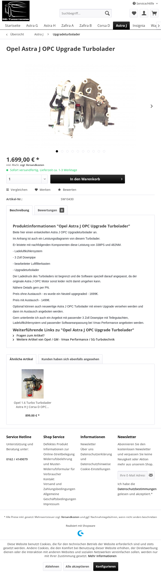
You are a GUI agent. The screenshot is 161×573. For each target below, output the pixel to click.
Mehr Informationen (102, 556)
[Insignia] (139, 26)
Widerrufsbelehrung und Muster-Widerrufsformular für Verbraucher (59, 466)
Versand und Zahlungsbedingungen (59, 486)
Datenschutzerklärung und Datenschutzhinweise (96, 459)
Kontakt (48, 479)
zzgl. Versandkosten (32, 165)
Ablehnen (52, 566)
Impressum (51, 504)
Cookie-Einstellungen (95, 469)
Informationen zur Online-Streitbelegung (59, 451)
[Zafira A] (67, 26)
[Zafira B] (86, 26)
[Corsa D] (104, 26)
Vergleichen (16, 190)
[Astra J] (121, 26)
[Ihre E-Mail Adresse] (132, 475)
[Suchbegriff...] (86, 13)
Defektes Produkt (55, 444)
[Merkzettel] (134, 13)
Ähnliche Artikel (21, 359)
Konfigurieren (106, 566)
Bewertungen (51, 210)
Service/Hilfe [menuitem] (144, 3)
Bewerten (67, 190)
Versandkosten (70, 517)
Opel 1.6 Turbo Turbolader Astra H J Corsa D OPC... (32, 405)
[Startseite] (12, 26)
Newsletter (88, 444)
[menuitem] (86, 13)
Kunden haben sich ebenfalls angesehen (70, 359)
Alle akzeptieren (77, 566)
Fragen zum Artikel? (28, 335)
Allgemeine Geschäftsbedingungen (59, 496)
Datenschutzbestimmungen (137, 489)
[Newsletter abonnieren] (151, 475)
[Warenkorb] (154, 13)
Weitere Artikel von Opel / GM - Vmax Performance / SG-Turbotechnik (64, 339)
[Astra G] (32, 26)
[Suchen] (107, 13)
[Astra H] (49, 26)
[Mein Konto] (144, 13)
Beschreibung (19, 210)
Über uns (86, 449)
